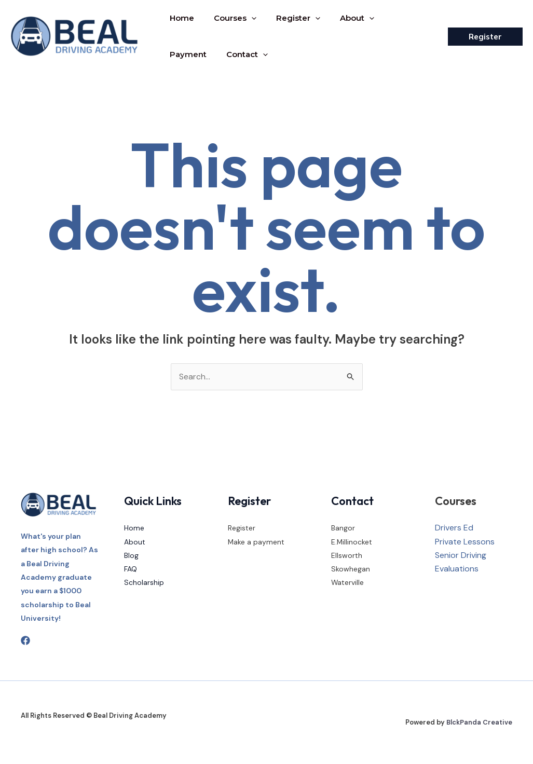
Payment (398, 18)
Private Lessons (465, 541)
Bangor (343, 528)
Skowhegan (350, 569)
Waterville (347, 583)
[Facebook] (25, 641)
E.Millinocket (352, 542)
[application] (247, 18)
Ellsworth (346, 555)
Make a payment (256, 542)
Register (290, 18)
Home (180, 18)
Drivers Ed (454, 528)
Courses (230, 18)
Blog (131, 555)
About (346, 18)
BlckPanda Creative (479, 722)
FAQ (130, 569)
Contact (189, 54)
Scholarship (144, 583)
